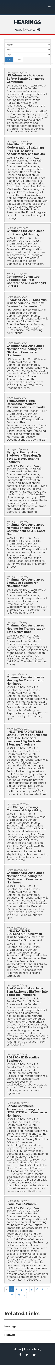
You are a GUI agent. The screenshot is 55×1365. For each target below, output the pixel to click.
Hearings (27, 22)
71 (12, 1295)
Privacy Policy (32, 1349)
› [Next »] (24, 1295)
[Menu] (49, 7)
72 (18, 1295)
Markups (9, 1334)
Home (18, 29)
